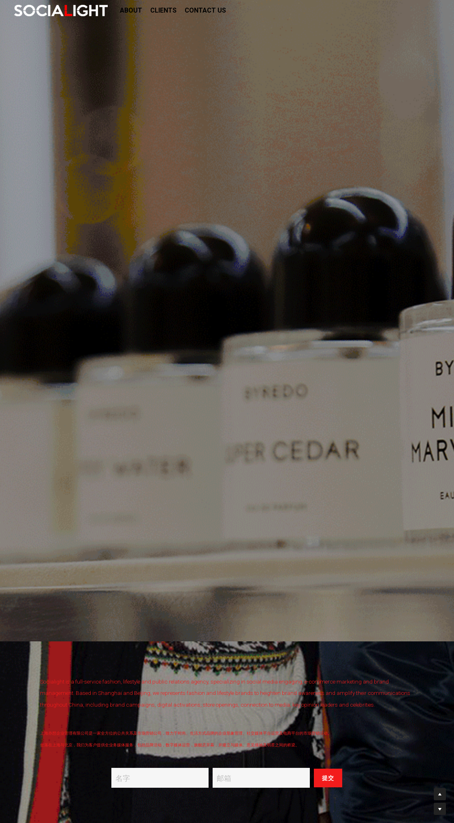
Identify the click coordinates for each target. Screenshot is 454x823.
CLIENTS (163, 10)
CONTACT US (205, 10)
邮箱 (224, 778)
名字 (122, 778)
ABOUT (131, 10)
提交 (328, 778)
